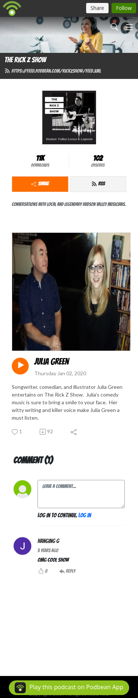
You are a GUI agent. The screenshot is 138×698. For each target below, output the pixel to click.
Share (40, 184)
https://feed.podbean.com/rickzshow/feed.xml (52, 71)
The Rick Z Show (25, 60)
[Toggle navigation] (129, 27)
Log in (84, 515)
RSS (98, 184)
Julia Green (51, 361)
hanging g (48, 541)
